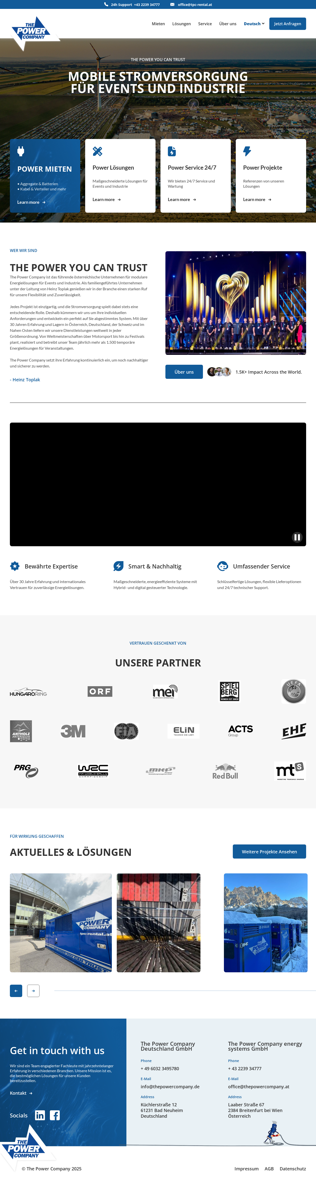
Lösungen (181, 23)
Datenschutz (293, 1168)
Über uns (228, 23)
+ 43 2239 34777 (244, 1068)
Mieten (158, 23)
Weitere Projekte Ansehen (269, 852)
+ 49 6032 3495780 (160, 1068)
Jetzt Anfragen (287, 23)
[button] (16, 991)
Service (205, 23)
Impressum (247, 1168)
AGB (269, 1168)
